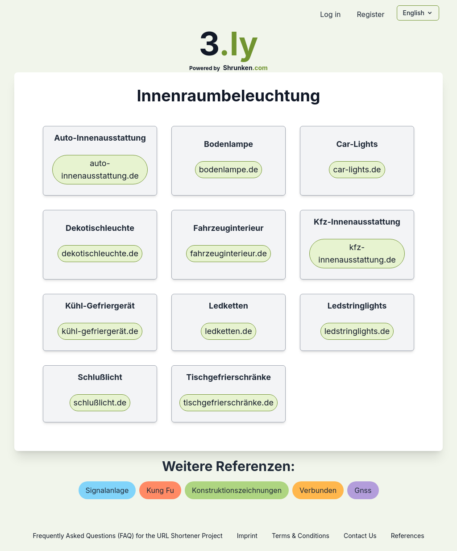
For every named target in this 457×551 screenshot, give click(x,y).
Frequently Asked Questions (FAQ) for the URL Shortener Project (127, 535)
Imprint (247, 535)
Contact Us (360, 535)
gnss (362, 490)
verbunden (318, 490)
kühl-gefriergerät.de (100, 331)
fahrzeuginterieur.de (228, 253)
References (407, 535)
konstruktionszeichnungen (237, 490)
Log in (330, 14)
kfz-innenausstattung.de (356, 253)
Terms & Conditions (300, 535)
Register (370, 14)
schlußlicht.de (100, 402)
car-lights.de (357, 169)
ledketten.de (228, 331)
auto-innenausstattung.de (99, 169)
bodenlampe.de (228, 169)
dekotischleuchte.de (100, 253)
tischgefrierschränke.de (228, 402)
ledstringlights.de (357, 331)
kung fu (160, 490)
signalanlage (107, 490)
